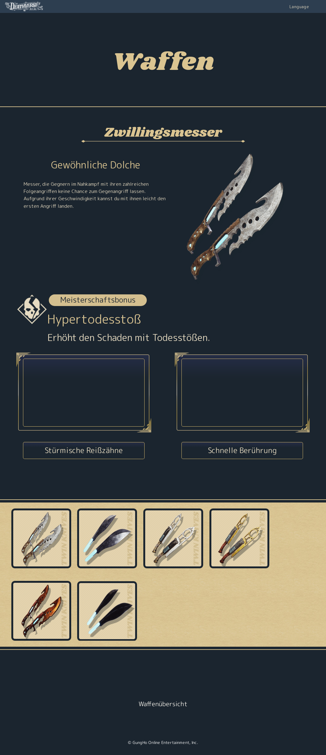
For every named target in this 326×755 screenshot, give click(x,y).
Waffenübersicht (163, 703)
